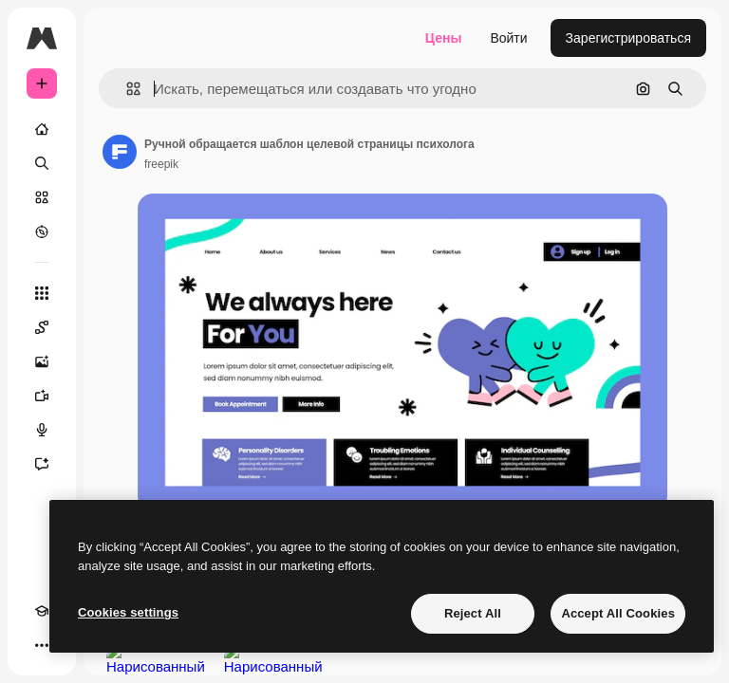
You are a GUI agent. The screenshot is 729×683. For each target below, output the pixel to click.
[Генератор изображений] (42, 361)
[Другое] (42, 645)
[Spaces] (42, 327)
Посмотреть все (653, 667)
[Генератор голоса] (42, 430)
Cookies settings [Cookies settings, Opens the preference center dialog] (128, 612)
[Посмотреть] (42, 231)
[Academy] (42, 611)
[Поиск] (42, 163)
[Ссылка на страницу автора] (120, 152)
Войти (508, 38)
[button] (126, 89)
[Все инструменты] (42, 293)
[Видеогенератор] (42, 395)
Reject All (472, 613)
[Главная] (42, 129)
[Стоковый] (42, 197)
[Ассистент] (42, 464)
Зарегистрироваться (628, 38)
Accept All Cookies (618, 613)
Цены (443, 38)
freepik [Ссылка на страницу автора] (161, 164)
